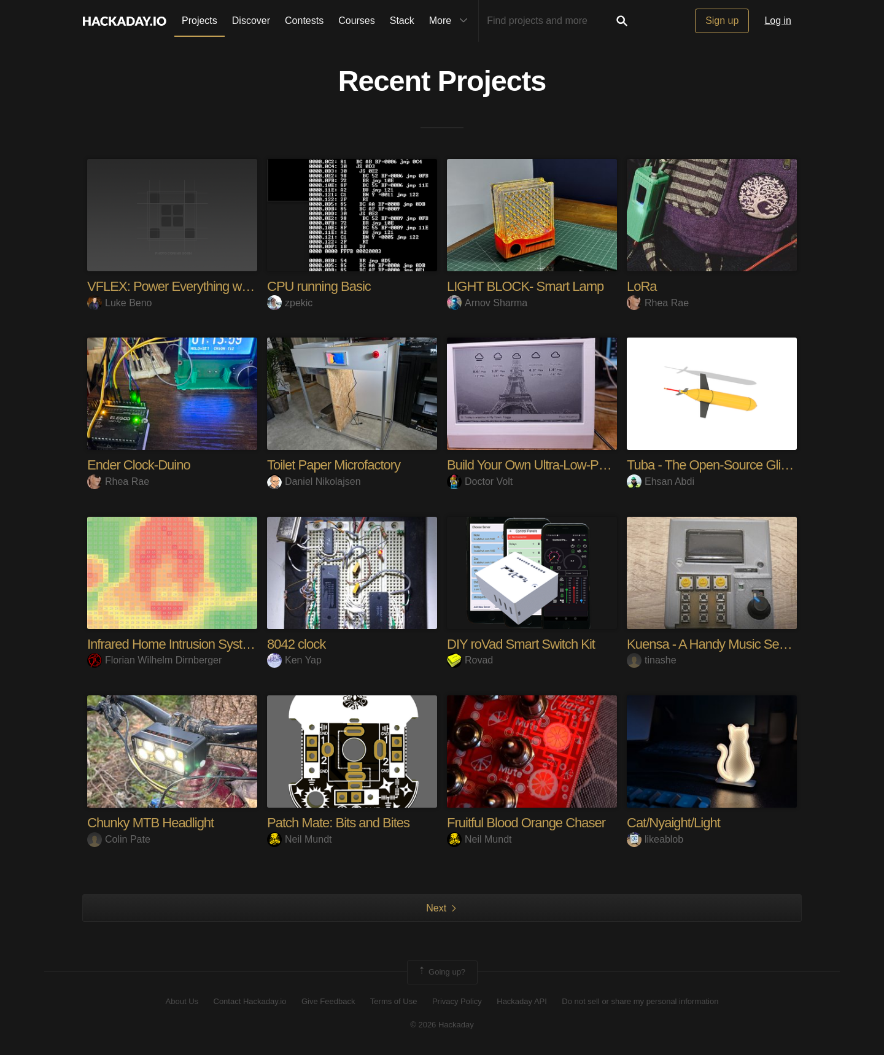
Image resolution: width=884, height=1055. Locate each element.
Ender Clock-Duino (138, 465)
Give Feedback (328, 1001)
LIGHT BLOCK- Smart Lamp (525, 286)
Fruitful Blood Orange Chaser (526, 822)
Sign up (722, 20)
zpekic (289, 303)
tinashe (652, 660)
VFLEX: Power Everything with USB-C (191, 286)
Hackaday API (522, 1001)
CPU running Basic (319, 286)
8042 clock (296, 644)
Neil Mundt (299, 839)
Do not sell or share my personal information (640, 1001)
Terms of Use (393, 1001)
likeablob (655, 839)
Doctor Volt (480, 481)
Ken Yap (294, 660)
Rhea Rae (658, 303)
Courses (356, 20)
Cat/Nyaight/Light (673, 822)
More (451, 21)
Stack (402, 20)
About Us (182, 1001)
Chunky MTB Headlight (150, 822)
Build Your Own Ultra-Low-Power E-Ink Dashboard (584, 465)
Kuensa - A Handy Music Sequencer (725, 644)
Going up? (441, 972)
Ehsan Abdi (660, 481)
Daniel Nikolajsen (314, 481)
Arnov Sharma (487, 303)
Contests (304, 20)
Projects (199, 20)
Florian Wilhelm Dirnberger (154, 660)
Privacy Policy (457, 1001)
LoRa (642, 286)
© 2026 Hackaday (442, 1024)
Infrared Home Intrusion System (173, 644)
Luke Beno (119, 303)
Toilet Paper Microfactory (333, 465)
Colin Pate (118, 839)
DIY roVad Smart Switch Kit (521, 644)
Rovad (470, 660)
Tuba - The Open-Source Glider (712, 465)
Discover (251, 20)
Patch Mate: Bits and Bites (338, 822)
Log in (777, 20)
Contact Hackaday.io (250, 1001)
